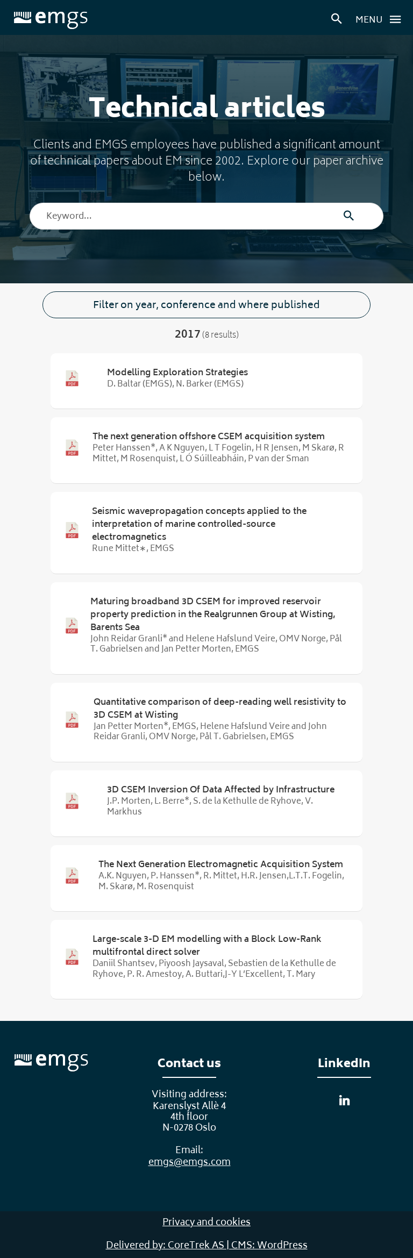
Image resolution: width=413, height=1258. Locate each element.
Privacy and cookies (206, 1223)
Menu (381, 19)
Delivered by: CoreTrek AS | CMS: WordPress (207, 1246)
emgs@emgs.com (189, 1163)
